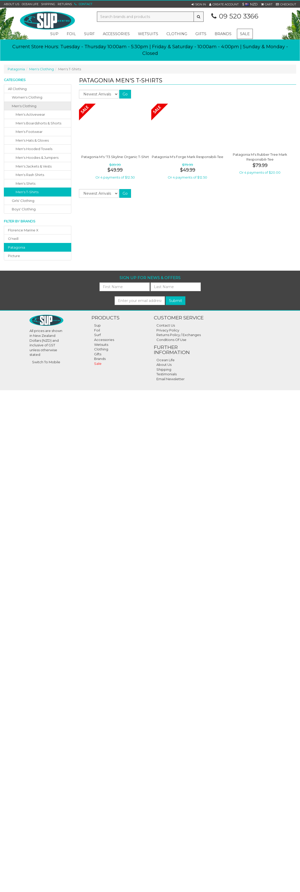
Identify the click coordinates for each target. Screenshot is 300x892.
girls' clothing (23, 201)
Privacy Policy (167, 330)
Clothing (101, 349)
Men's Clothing (41, 69)
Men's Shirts (25, 183)
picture (14, 256)
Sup (97, 325)
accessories (116, 34)
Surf (97, 335)
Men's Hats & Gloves (32, 140)
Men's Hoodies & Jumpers (37, 157)
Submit (175, 300)
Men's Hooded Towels (34, 149)
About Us (11, 4)
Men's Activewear (30, 114)
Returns (65, 4)
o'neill (13, 239)
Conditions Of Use (171, 340)
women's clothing (27, 97)
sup (54, 34)
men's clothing (24, 106)
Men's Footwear (29, 132)
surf (89, 34)
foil (71, 34)
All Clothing (17, 89)
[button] (198, 4)
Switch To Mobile (46, 362)
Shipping (48, 4)
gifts (200, 34)
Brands (223, 34)
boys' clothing (24, 209)
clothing (176, 34)
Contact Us (165, 325)
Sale (245, 34)
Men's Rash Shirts (30, 175)
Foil (97, 330)
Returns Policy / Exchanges (178, 335)
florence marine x (23, 230)
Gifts (97, 354)
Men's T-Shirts (27, 192)
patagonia (16, 247)
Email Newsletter (170, 379)
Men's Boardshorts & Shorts (38, 123)
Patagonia (16, 69)
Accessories (104, 340)
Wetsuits (101, 344)
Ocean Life (30, 4)
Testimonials (166, 374)
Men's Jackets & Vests (34, 166)
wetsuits (148, 34)
